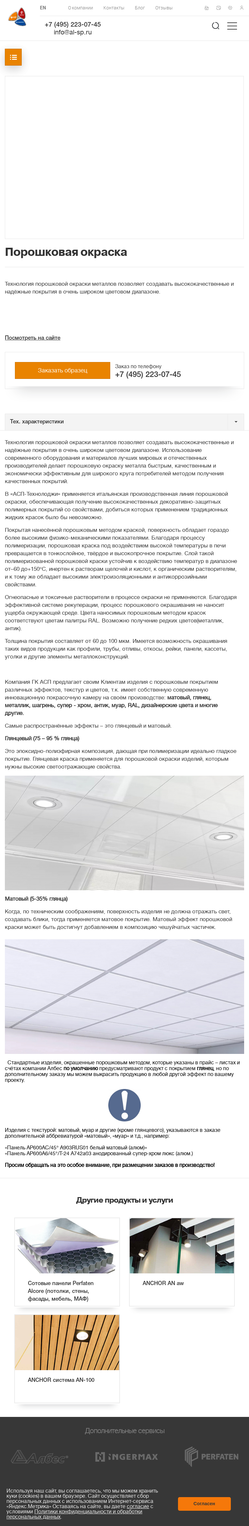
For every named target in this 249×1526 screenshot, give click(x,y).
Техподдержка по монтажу (232, 8)
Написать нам (220, 8)
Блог (140, 8)
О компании (80, 8)
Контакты (113, 8)
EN (43, 8)
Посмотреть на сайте (32, 338)
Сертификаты (209, 8)
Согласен (204, 1503)
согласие (138, 1506)
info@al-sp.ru (73, 32)
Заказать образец (62, 370)
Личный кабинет (244, 8)
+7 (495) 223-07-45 (73, 25)
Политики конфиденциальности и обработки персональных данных (74, 1514)
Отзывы (164, 8)
